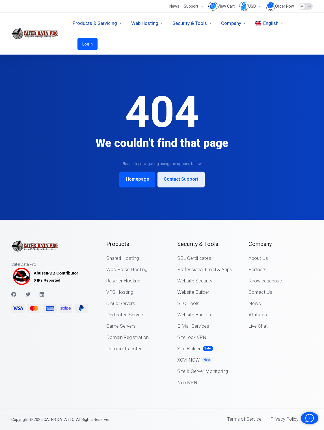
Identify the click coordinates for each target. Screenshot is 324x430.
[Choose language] (269, 23)
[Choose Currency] (250, 6)
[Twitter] (28, 294)
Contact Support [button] (182, 179)
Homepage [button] (136, 179)
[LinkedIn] (42, 294)
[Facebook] (14, 294)
